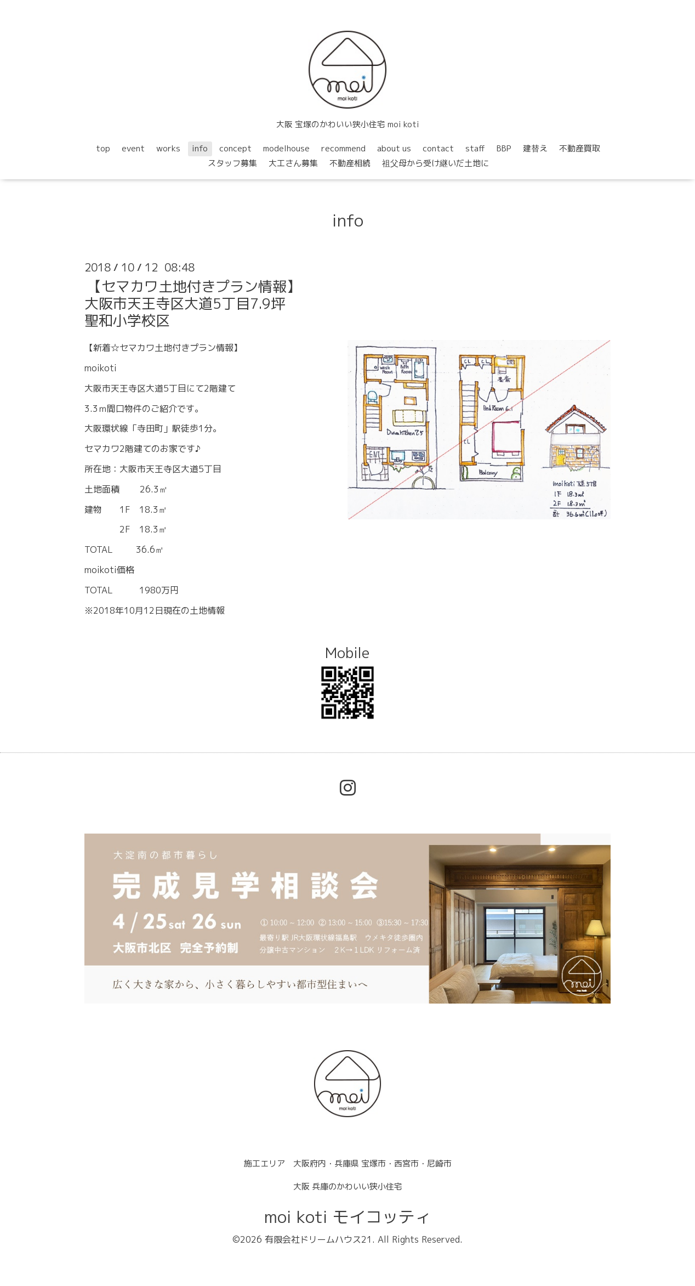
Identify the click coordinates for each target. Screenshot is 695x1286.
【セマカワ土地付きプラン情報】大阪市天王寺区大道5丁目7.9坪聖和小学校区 (192, 303)
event (133, 148)
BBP (504, 148)
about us (394, 148)
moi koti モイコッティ (347, 1216)
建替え (535, 148)
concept (235, 148)
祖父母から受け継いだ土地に (435, 163)
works (168, 148)
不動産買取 (579, 148)
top (103, 148)
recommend (343, 148)
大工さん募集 (293, 163)
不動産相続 (350, 163)
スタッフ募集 (232, 163)
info (200, 148)
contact (438, 148)
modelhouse (286, 148)
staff (475, 148)
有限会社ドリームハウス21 (318, 1239)
